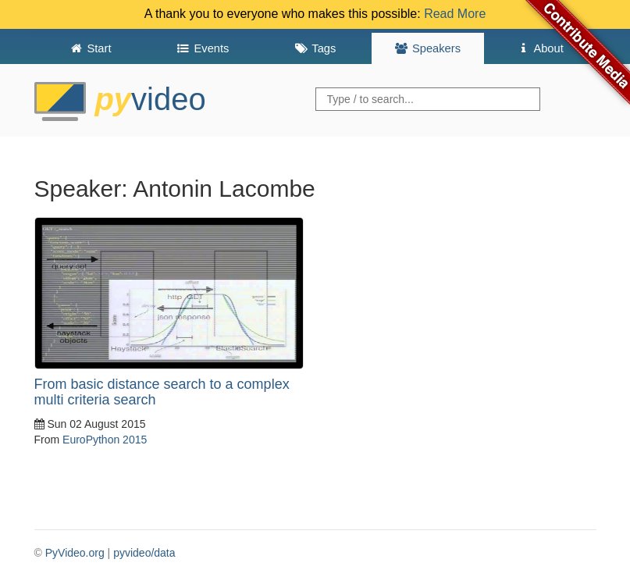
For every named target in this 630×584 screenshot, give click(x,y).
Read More (455, 13)
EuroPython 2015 (104, 439)
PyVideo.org (75, 553)
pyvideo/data (144, 553)
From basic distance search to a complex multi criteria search (162, 392)
